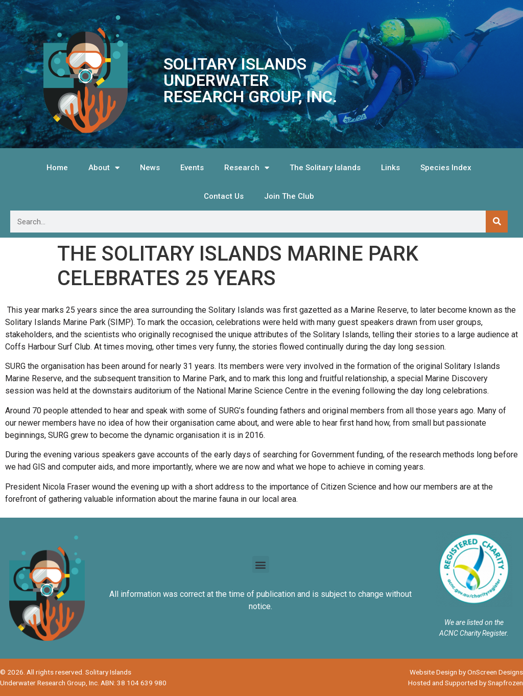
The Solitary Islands (325, 167)
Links (390, 167)
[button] (260, 564)
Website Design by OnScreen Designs (466, 672)
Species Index (445, 167)
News (150, 167)
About (104, 168)
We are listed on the (474, 622)
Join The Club (289, 196)
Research (246, 168)
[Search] (497, 222)
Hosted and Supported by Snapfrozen (465, 683)
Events (192, 167)
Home (57, 167)
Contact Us (224, 196)
